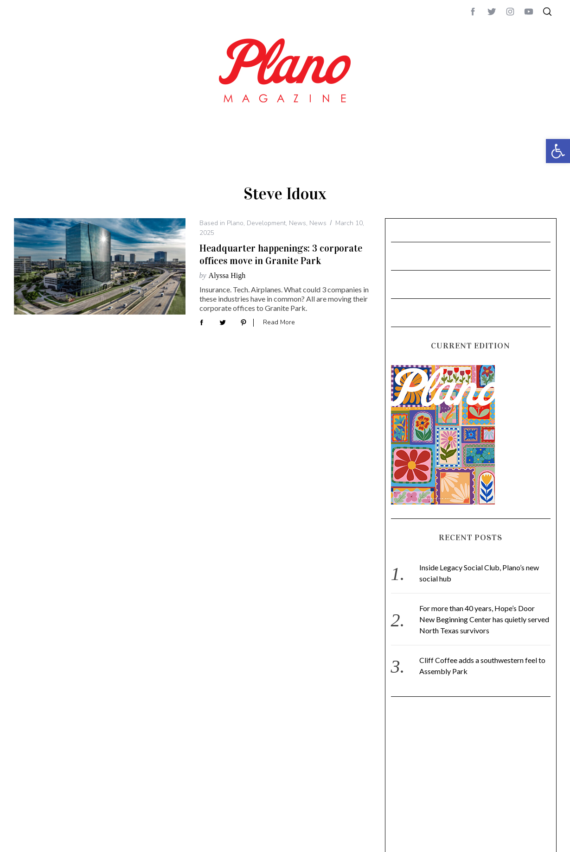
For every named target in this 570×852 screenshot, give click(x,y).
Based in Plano (221, 223)
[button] (558, 151)
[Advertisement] (460, 787)
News (297, 223)
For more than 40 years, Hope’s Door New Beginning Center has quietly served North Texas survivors (484, 619)
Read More (279, 323)
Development (266, 223)
